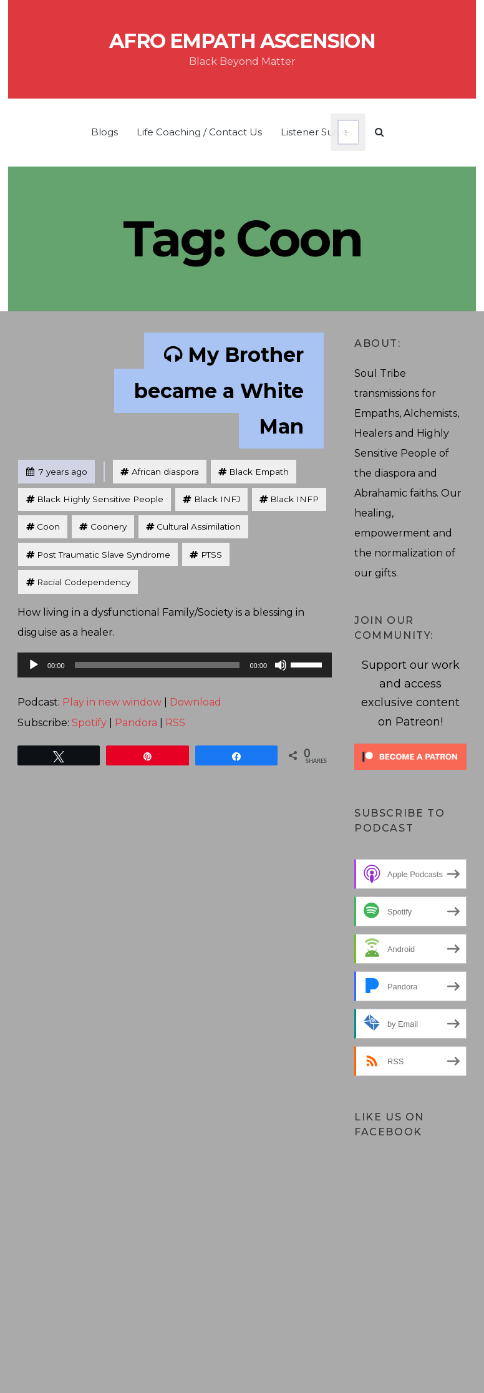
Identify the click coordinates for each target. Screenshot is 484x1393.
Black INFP (294, 499)
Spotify (89, 723)
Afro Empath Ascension (242, 41)
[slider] (157, 665)
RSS (175, 723)
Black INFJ (217, 499)
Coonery (108, 526)
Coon (48, 526)
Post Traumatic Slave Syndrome (103, 555)
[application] (174, 665)
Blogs (104, 132)
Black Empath (259, 472)
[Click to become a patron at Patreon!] (410, 756)
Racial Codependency (83, 582)
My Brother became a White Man (219, 390)
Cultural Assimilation (199, 526)
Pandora (136, 723)
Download (195, 702)
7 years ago (56, 469)
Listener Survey (317, 132)
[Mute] (280, 665)
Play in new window (112, 702)
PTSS (211, 555)
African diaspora (165, 472)
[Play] (33, 665)
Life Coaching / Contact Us (199, 132)
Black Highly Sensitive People (100, 499)
